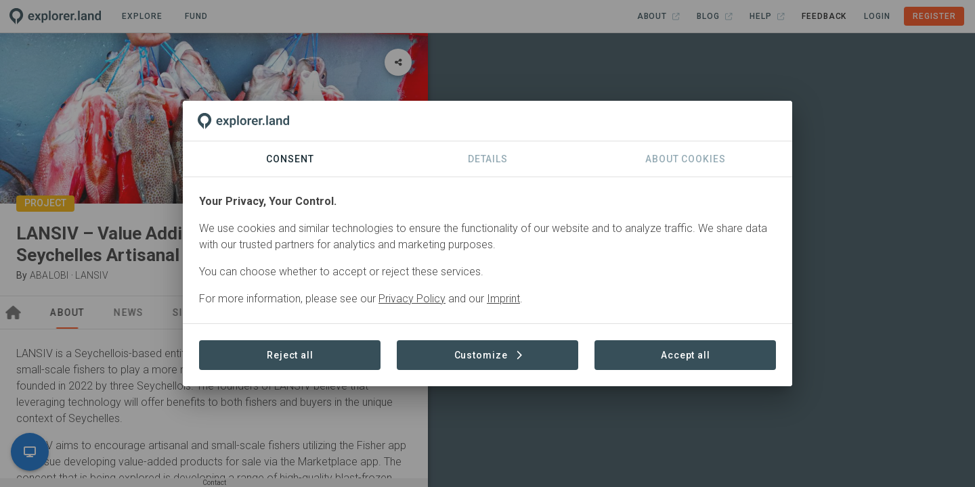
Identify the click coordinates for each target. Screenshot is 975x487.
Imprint (503, 298)
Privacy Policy (412, 298)
